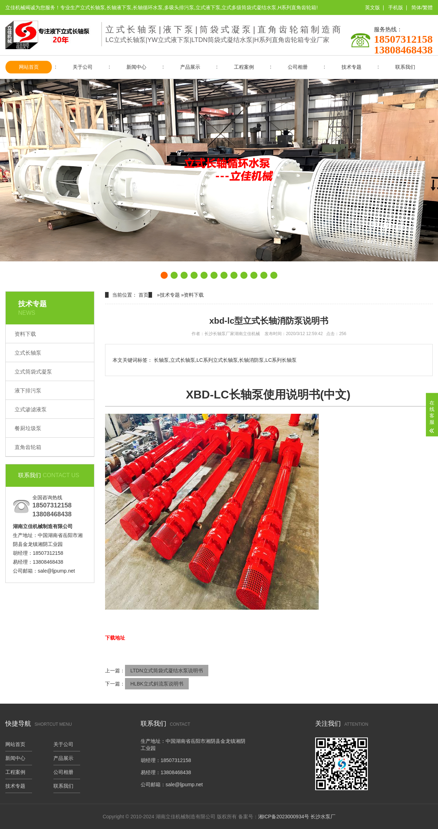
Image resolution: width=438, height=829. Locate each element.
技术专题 (351, 67)
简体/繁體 (422, 7)
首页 (143, 295)
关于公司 (83, 67)
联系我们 (405, 67)
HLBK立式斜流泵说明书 (156, 684)
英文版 (372, 7)
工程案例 (244, 67)
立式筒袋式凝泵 (33, 372)
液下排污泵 (28, 390)
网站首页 (29, 67)
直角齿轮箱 (28, 447)
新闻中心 (136, 67)
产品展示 (190, 67)
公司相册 (298, 67)
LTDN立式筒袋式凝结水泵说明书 (166, 670)
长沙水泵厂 (323, 816)
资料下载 (25, 334)
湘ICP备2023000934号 (283, 816)
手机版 (395, 7)
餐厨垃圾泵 (28, 428)
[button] (164, 275)
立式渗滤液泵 (31, 409)
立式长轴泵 (28, 353)
